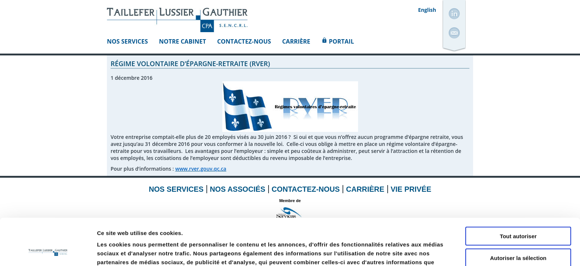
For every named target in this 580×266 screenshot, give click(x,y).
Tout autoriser (518, 192)
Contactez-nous (244, 41)
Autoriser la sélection (518, 214)
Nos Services (127, 41)
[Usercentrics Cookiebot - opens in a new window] (48, 251)
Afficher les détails (407, 251)
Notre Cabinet (182, 41)
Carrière (296, 41)
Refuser (518, 235)
